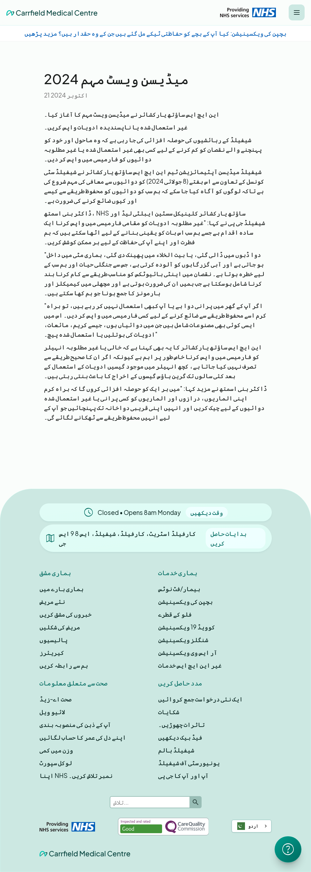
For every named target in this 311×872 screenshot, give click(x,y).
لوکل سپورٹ (56, 762)
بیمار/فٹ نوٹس (179, 588)
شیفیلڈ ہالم (176, 750)
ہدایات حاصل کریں (229, 538)
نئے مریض (52, 601)
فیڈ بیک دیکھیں (180, 737)
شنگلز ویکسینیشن (183, 639)
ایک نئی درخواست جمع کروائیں (200, 699)
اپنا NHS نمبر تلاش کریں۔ (76, 775)
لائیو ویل (52, 711)
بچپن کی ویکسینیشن (185, 601)
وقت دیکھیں (206, 512)
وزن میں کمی (56, 750)
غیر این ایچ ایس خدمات (190, 665)
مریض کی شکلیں (60, 627)
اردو (247, 826)
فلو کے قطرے (175, 614)
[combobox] (252, 826)
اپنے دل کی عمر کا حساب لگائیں (83, 737)
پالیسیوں (54, 639)
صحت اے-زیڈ (55, 699)
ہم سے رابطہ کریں (64, 665)
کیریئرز (52, 652)
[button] (297, 12)
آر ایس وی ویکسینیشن (187, 652)
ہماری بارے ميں (62, 588)
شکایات (168, 711)
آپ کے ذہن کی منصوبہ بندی (75, 724)
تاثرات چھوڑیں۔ (181, 724)
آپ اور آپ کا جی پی (183, 775)
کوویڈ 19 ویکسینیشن (186, 627)
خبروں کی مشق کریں (66, 614)
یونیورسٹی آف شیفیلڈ (189, 762)
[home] (51, 12)
